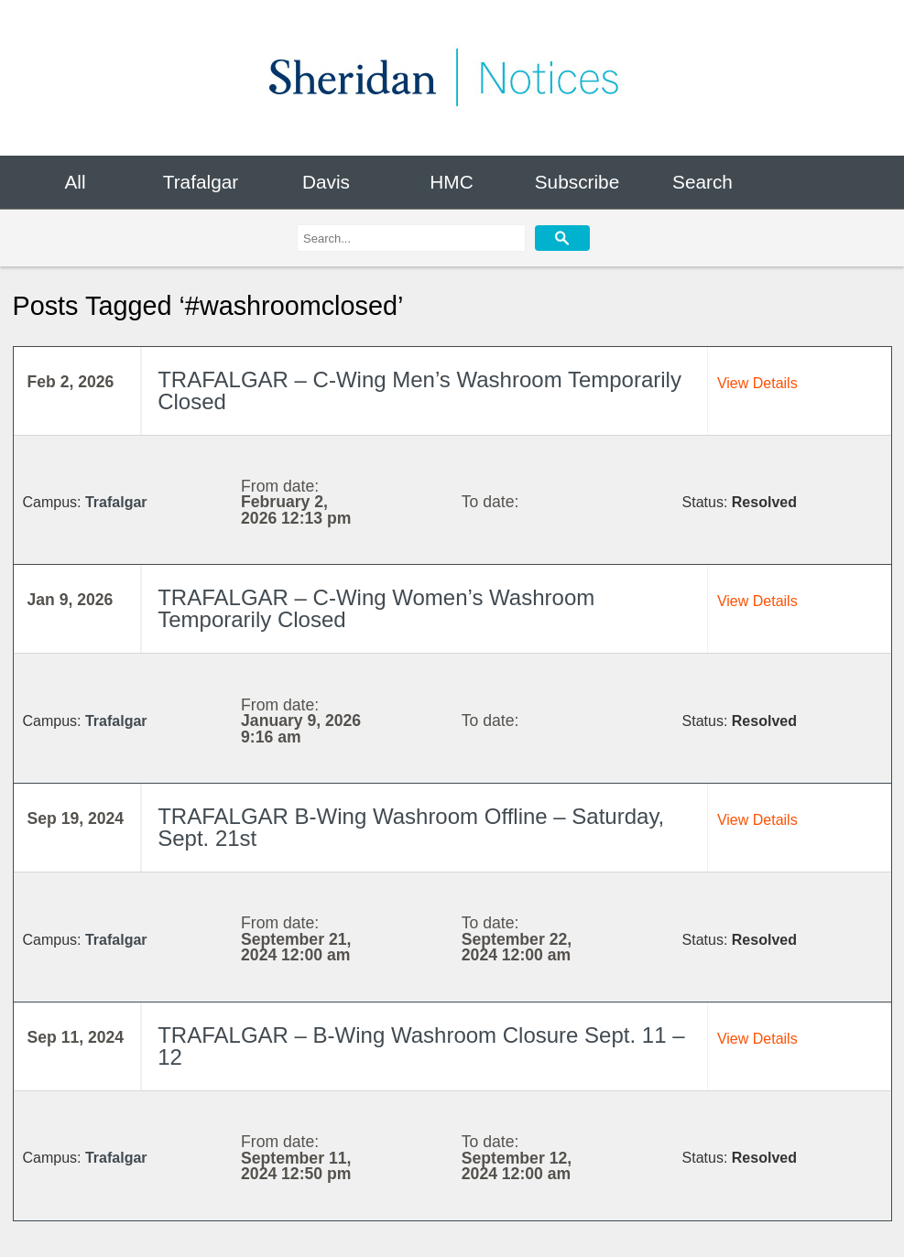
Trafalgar (200, 181)
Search (702, 181)
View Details (757, 383)
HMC (451, 181)
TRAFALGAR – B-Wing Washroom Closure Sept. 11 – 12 (421, 1046)
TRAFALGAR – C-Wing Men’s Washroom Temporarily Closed (419, 391)
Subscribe (577, 181)
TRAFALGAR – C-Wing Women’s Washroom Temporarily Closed (376, 609)
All (74, 181)
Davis (326, 181)
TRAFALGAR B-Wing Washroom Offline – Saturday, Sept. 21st (411, 828)
